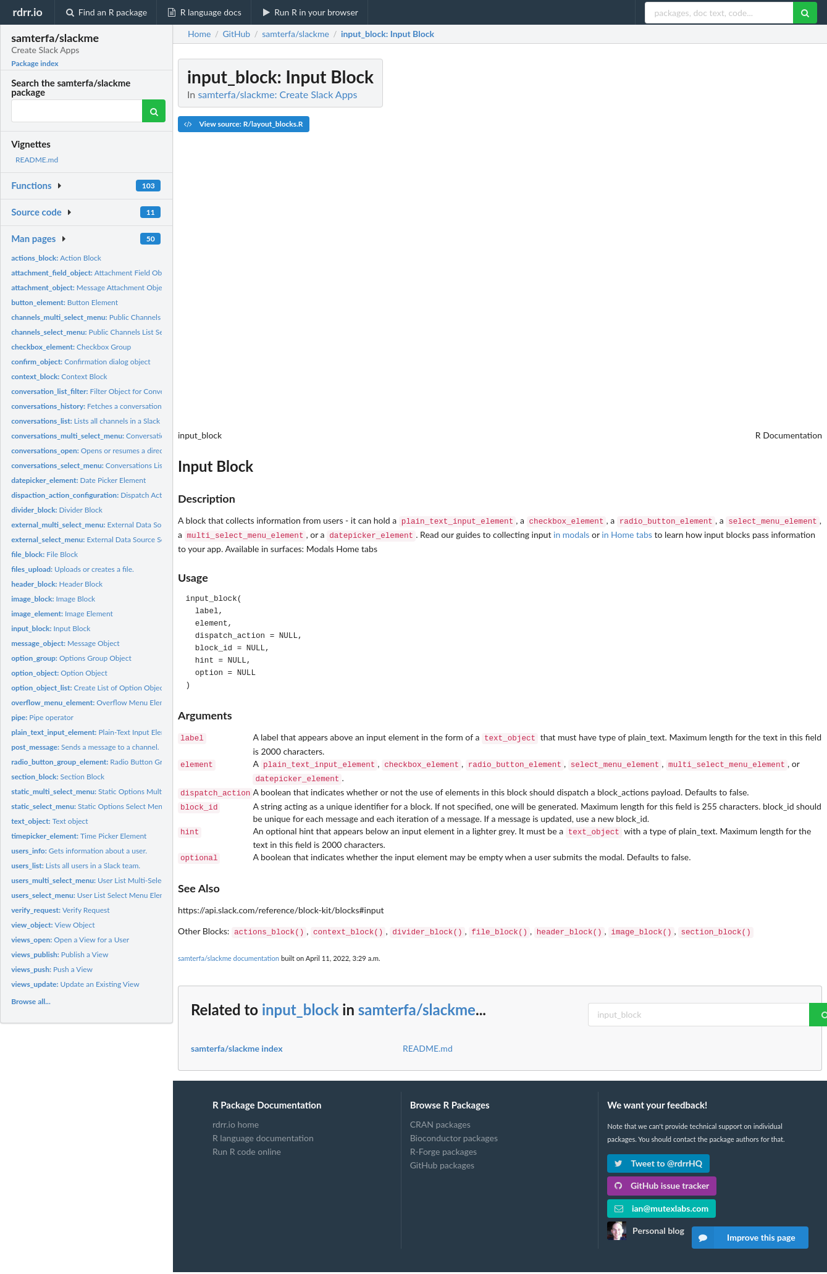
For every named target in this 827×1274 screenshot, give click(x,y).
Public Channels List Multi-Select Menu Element (138, 317)
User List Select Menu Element (94, 895)
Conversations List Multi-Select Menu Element (144, 435)
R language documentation (263, 1126)
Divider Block (57, 509)
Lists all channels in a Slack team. (95, 420)
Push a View (52, 969)
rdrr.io (27, 12)
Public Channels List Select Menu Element (118, 332)
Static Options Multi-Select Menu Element (123, 791)
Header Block (57, 584)
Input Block (50, 628)
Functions (31, 185)
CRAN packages (440, 1113)
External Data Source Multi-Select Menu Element (139, 524)
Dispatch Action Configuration (115, 495)
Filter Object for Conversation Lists (107, 391)
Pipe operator (42, 717)
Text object (49, 821)
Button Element (64, 302)
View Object (52, 924)
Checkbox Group (71, 346)
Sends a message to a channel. (85, 747)
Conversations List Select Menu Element (124, 465)
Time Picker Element (78, 835)
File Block (44, 554)
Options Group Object (71, 658)
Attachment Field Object (92, 272)
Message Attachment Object (90, 287)
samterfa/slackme (417, 998)
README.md (36, 159)
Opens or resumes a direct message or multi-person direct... (142, 450)
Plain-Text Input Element (94, 732)
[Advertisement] (729, 244)
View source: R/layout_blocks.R (243, 123)
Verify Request (60, 910)
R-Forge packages (443, 1140)
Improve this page (744, 1237)
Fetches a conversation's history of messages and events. (141, 406)
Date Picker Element (78, 480)
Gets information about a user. (79, 850)
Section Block (57, 776)
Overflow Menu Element (93, 702)
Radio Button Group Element (107, 761)
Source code (36, 211)
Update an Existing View (75, 984)
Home (199, 34)
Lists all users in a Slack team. (75, 865)
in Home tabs (627, 533)
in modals (571, 533)
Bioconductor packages (454, 1126)
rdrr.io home (235, 1113)
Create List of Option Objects (90, 687)
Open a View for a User (70, 939)
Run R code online (246, 1140)
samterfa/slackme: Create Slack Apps (277, 94)
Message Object (65, 643)
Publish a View (59, 954)
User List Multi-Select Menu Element (114, 880)
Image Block (53, 598)
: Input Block (387, 34)
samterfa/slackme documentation (228, 947)
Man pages (33, 238)
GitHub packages (442, 1154)
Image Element (62, 613)
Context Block (59, 376)
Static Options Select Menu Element (103, 806)
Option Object (59, 672)
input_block (300, 998)
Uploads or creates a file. (72, 569)
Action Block (56, 257)
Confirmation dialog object (81, 361)
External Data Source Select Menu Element (118, 539)
